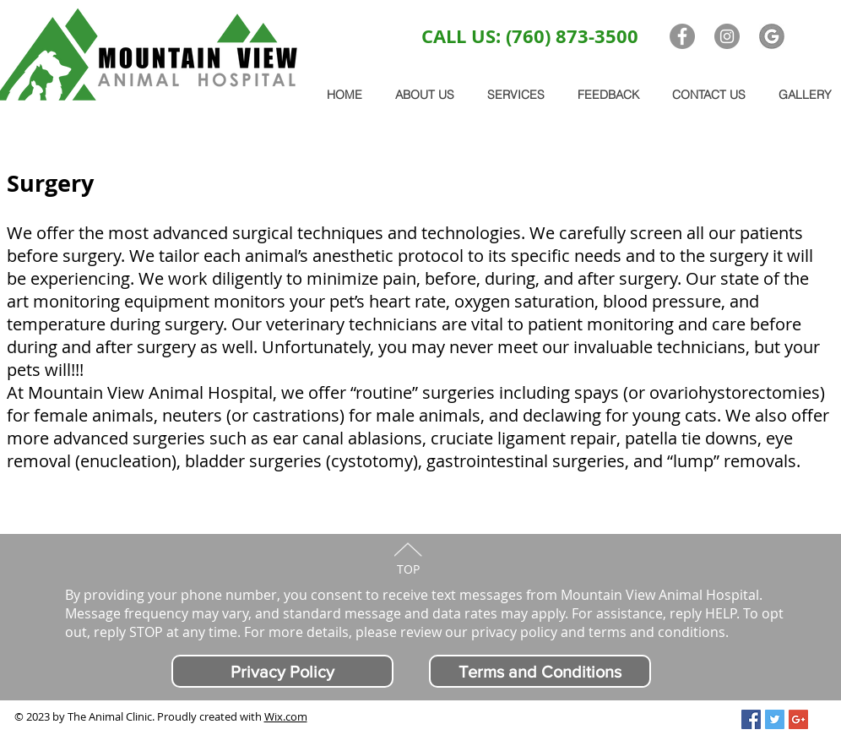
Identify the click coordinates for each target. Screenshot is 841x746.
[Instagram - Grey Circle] (727, 36)
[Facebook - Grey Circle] (682, 36)
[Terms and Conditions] (540, 671)
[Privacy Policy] (282, 671)
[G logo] (771, 36)
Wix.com (285, 716)
